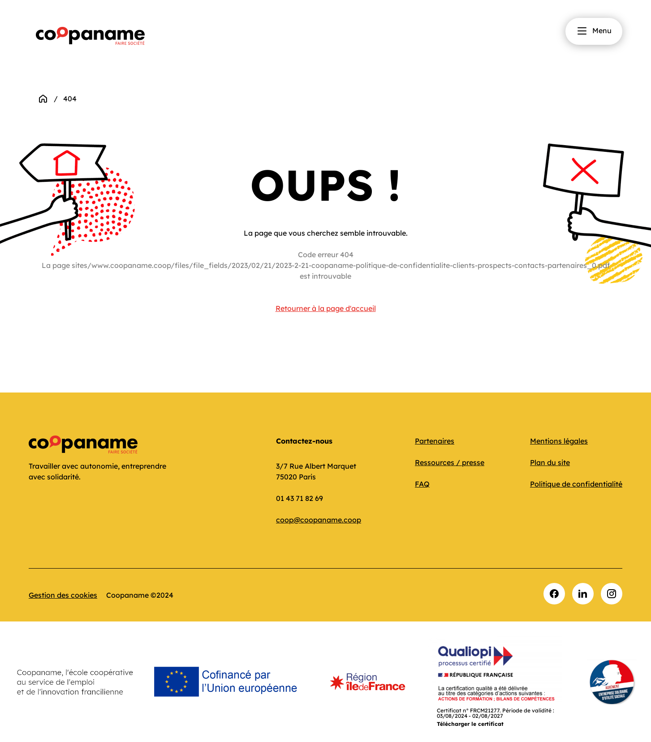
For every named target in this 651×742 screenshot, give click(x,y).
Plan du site (550, 462)
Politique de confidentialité (576, 483)
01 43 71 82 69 (299, 498)
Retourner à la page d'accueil (326, 308)
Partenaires (434, 440)
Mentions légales (559, 440)
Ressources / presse (449, 462)
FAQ (422, 483)
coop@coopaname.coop (318, 519)
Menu (594, 31)
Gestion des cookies (63, 595)
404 (70, 98)
